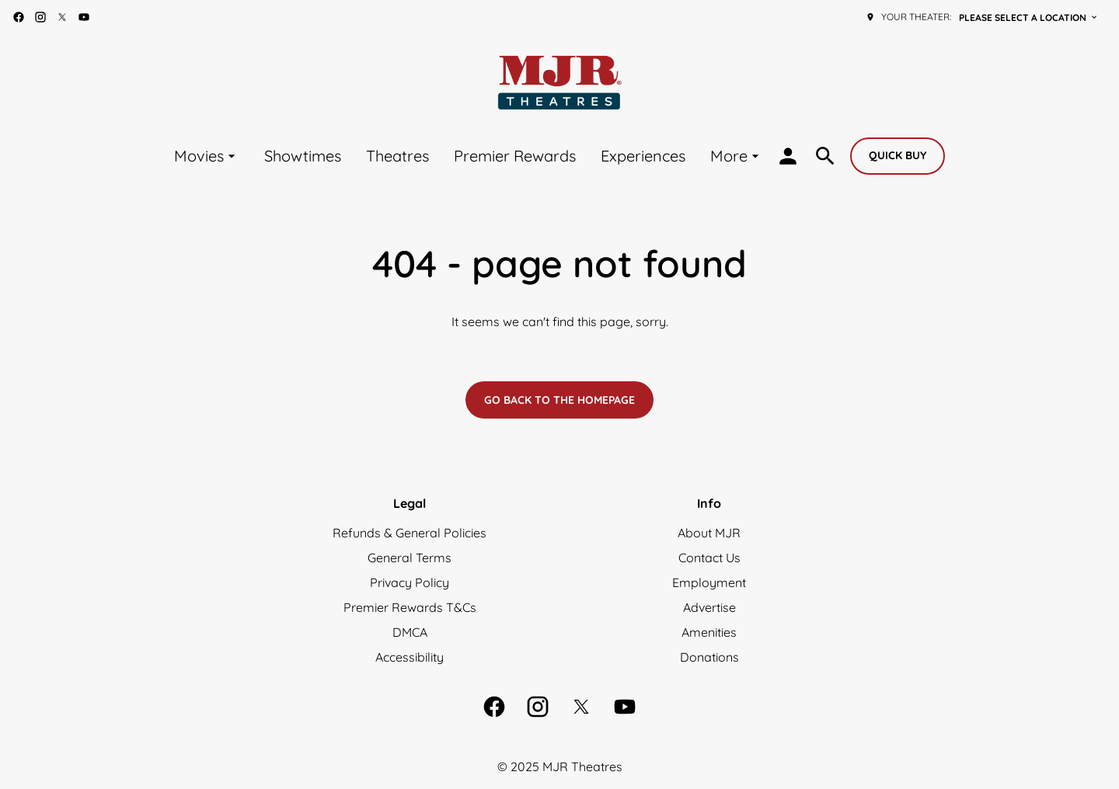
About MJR (709, 532)
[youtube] (84, 17)
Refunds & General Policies (409, 532)
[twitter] (62, 17)
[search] (825, 156)
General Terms (409, 557)
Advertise (709, 607)
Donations (709, 657)
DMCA (409, 632)
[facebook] (18, 17)
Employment (709, 582)
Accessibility (409, 657)
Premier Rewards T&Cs (409, 607)
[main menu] (468, 156)
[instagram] (40, 17)
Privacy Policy (409, 582)
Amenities (709, 632)
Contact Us (709, 557)
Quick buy (897, 155)
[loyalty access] (788, 156)
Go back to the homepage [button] (559, 400)
